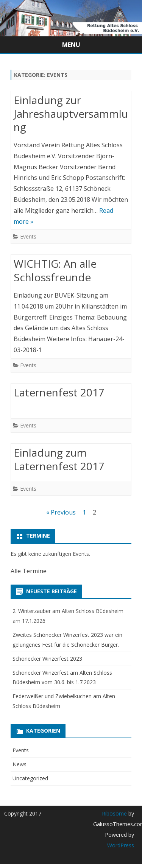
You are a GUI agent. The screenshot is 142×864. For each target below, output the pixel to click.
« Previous (61, 512)
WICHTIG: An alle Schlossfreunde (55, 270)
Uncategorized (30, 778)
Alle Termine (29, 571)
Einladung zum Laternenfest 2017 (59, 459)
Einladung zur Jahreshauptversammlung (71, 113)
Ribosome (114, 813)
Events (28, 236)
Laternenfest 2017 (59, 392)
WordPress (120, 845)
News (19, 764)
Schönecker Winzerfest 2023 (47, 658)
